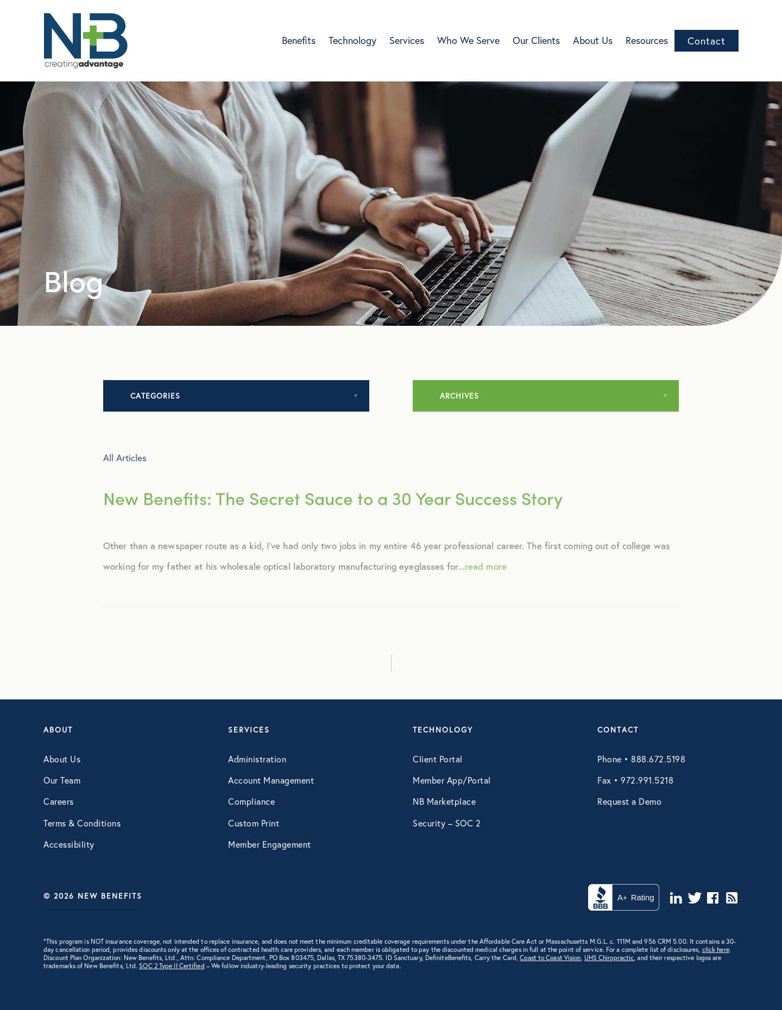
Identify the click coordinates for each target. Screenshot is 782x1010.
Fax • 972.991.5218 (635, 780)
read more (486, 586)
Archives (459, 395)
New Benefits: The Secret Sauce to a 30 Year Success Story (333, 518)
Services (406, 40)
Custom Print (253, 823)
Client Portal (438, 759)
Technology (352, 40)
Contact (707, 40)
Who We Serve (468, 40)
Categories (155, 395)
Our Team (61, 780)
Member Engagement (269, 844)
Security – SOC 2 (447, 823)
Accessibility (68, 844)
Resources (647, 40)
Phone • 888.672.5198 (641, 759)
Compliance (251, 801)
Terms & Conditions (82, 823)
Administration (257, 759)
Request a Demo (629, 801)
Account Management (271, 780)
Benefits (299, 40)
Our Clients (536, 40)
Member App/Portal (452, 780)
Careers (58, 801)
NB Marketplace (444, 801)
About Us (593, 40)
